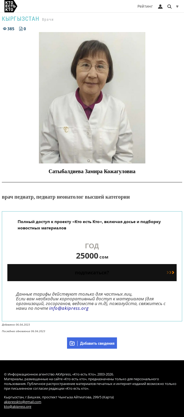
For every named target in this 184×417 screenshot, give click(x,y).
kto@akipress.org (17, 406)
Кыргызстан (20, 18)
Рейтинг (145, 6)
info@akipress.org (69, 308)
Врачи (48, 19)
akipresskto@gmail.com (22, 402)
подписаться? (124, 272)
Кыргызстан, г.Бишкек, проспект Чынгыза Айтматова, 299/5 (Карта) (59, 397)
